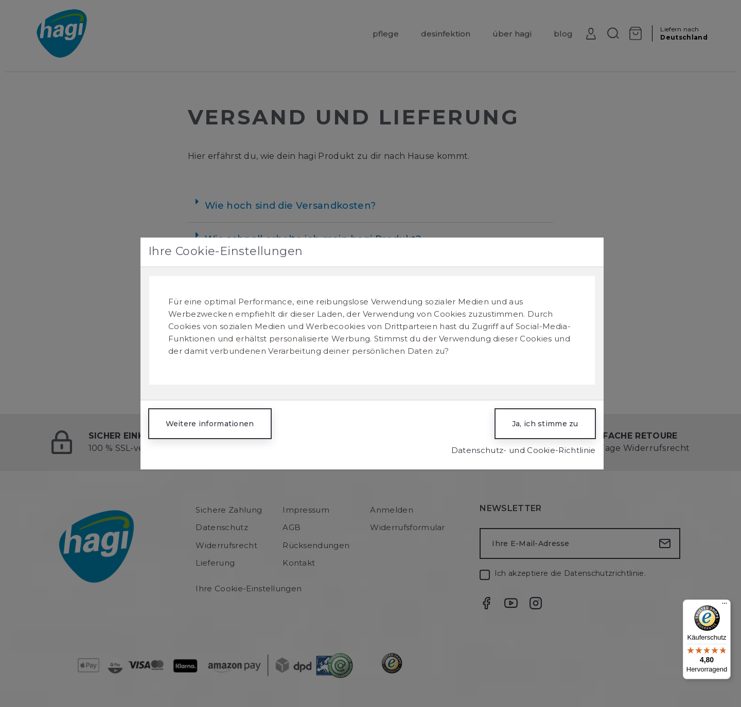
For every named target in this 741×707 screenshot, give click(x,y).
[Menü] (724, 606)
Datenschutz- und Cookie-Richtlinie (523, 450)
